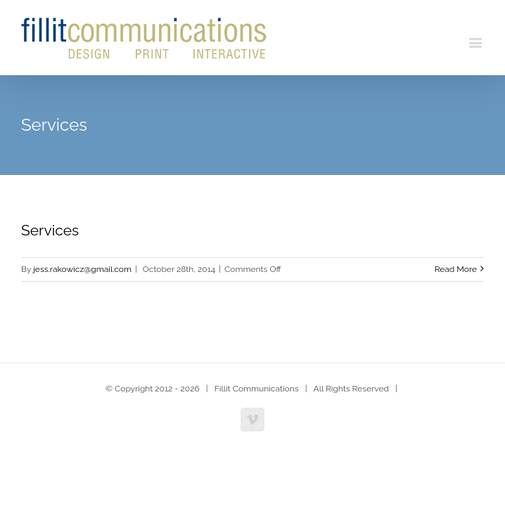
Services (50, 230)
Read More (456, 269)
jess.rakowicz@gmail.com (82, 269)
